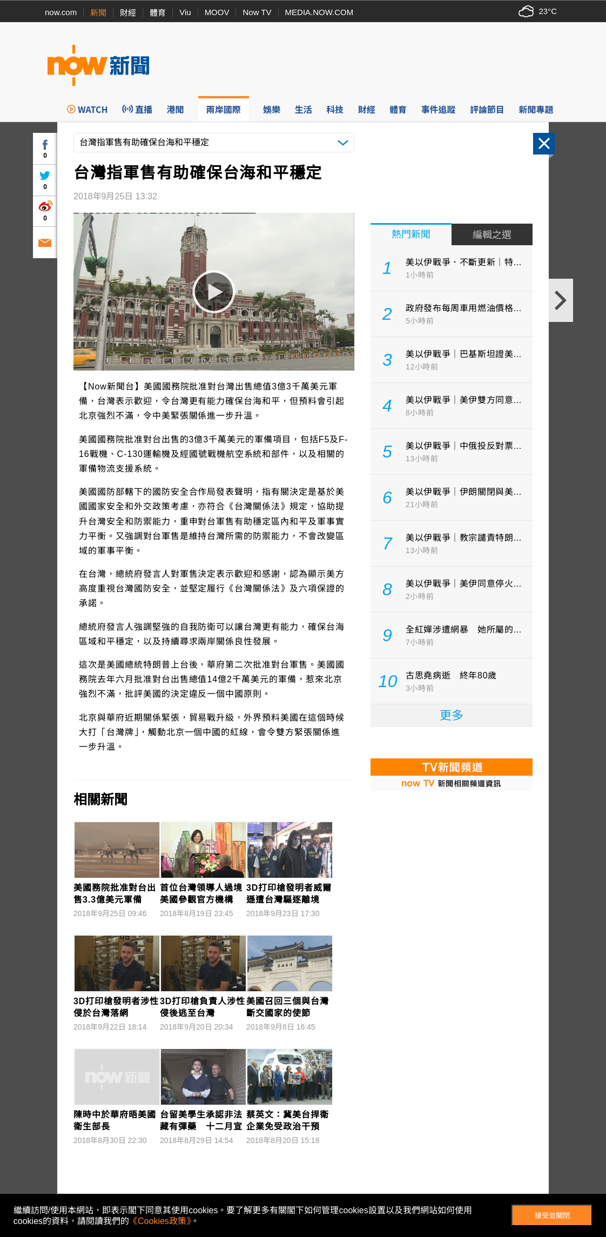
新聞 (98, 12)
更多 (451, 715)
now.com (61, 12)
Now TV (257, 12)
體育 (158, 12)
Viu (185, 12)
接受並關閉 (552, 1216)
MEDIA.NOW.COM (319, 12)
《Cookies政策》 (160, 1221)
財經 (128, 12)
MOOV (217, 12)
